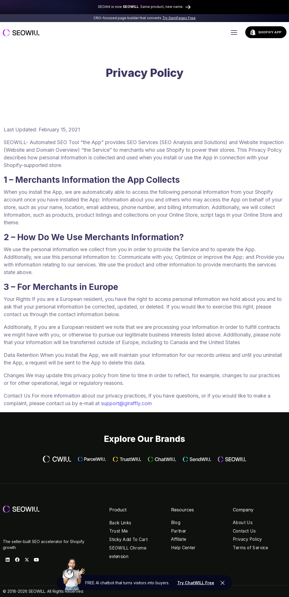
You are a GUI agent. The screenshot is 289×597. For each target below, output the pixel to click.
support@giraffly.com (126, 403)
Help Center (183, 547)
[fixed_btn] (222, 583)
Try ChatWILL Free (195, 582)
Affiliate (178, 539)
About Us (242, 522)
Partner (179, 531)
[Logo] (21, 32)
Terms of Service (250, 547)
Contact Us (244, 531)
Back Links (120, 523)
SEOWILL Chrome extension (127, 552)
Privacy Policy (247, 539)
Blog (175, 522)
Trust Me (118, 531)
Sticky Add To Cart (128, 539)
